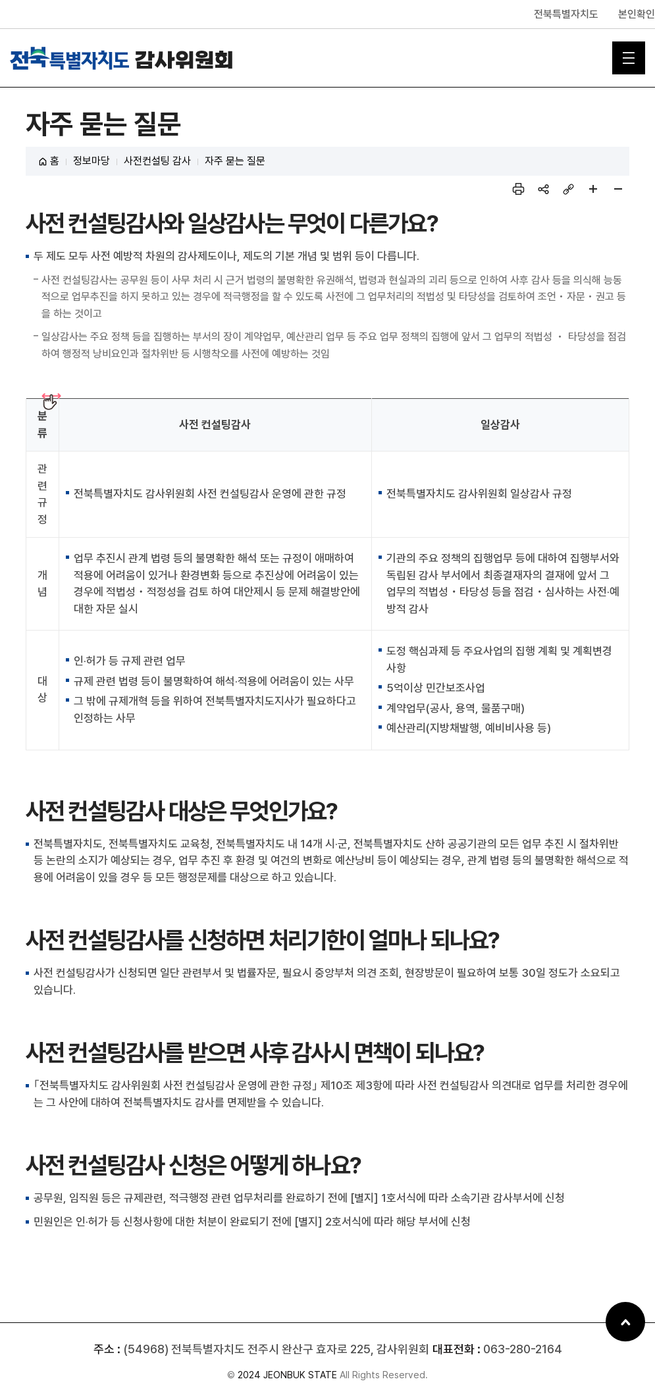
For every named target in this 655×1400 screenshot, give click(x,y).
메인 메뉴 (628, 57)
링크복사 (568, 189)
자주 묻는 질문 (235, 161)
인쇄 (518, 189)
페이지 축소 (618, 189)
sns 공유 (543, 189)
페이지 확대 (593, 189)
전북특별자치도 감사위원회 (122, 58)
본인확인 (636, 14)
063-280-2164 (522, 1349)
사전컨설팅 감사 (157, 161)
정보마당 (91, 161)
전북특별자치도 (566, 14)
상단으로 (625, 1321)
